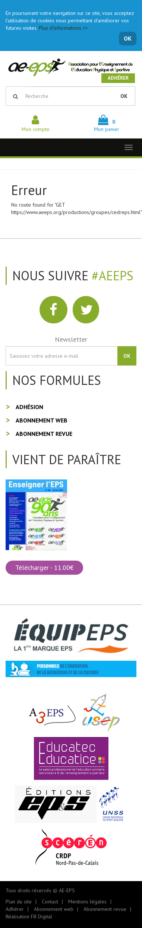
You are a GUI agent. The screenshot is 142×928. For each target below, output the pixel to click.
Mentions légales (87, 901)
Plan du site (19, 901)
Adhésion (29, 407)
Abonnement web (41, 420)
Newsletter (71, 339)
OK (128, 38)
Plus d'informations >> (63, 28)
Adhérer (118, 78)
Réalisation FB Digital (29, 916)
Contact (50, 901)
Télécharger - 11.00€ (44, 567)
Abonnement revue (44, 433)
